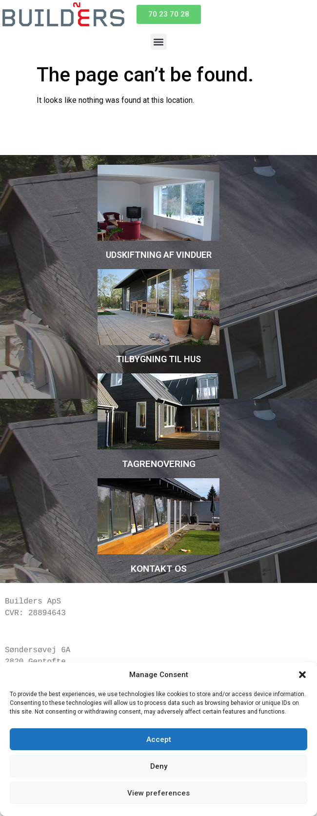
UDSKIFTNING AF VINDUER (159, 255)
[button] (302, 675)
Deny (158, 766)
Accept (158, 739)
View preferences (158, 793)
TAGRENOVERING (159, 463)
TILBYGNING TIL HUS (158, 359)
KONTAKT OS (159, 568)
